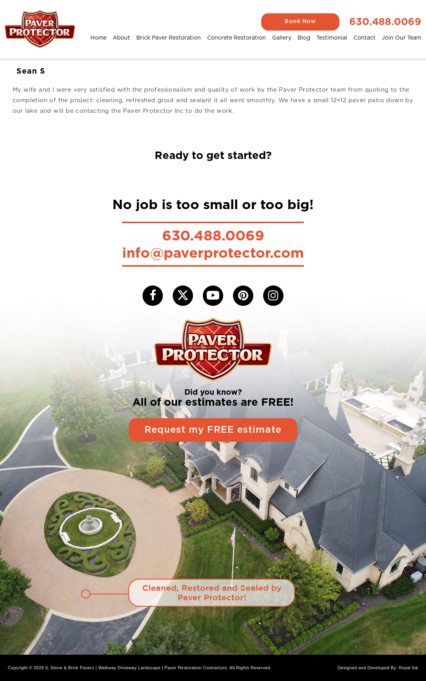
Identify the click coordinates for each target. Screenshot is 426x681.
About (121, 37)
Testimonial (331, 37)
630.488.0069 (385, 21)
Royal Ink (408, 667)
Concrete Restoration (236, 37)
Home (98, 37)
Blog (304, 37)
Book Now (300, 21)
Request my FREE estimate (213, 430)
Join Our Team (401, 37)
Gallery (281, 37)
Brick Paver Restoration (168, 37)
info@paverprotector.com (213, 252)
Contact (364, 37)
